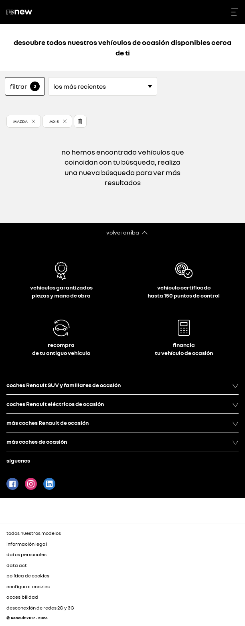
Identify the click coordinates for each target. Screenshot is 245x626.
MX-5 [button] (54, 121)
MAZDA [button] (20, 121)
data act (16, 565)
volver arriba (122, 232)
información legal (26, 544)
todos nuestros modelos (33, 533)
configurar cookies (28, 586)
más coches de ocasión (122, 441)
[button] (23, 121)
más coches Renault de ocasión (122, 422)
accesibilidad (22, 597)
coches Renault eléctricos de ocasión (122, 404)
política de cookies (27, 576)
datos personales (26, 554)
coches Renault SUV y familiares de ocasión (122, 385)
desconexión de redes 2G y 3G (40, 608)
